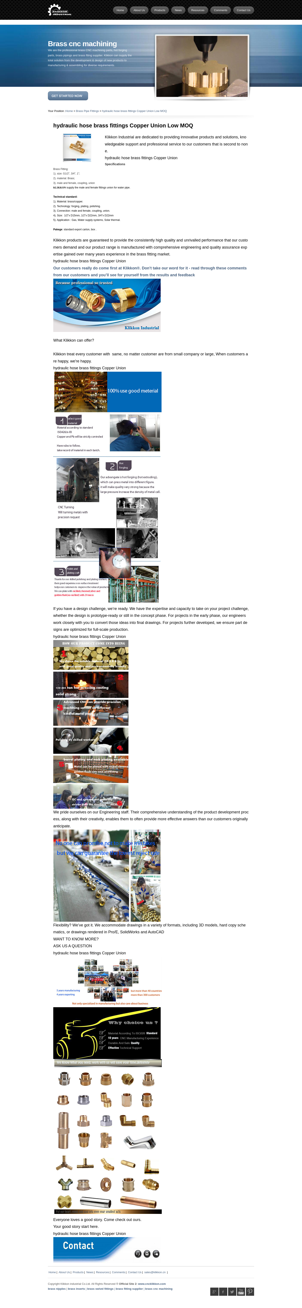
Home (69, 111)
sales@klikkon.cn (155, 1272)
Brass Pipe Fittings (87, 111)
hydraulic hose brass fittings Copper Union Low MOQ (134, 111)
